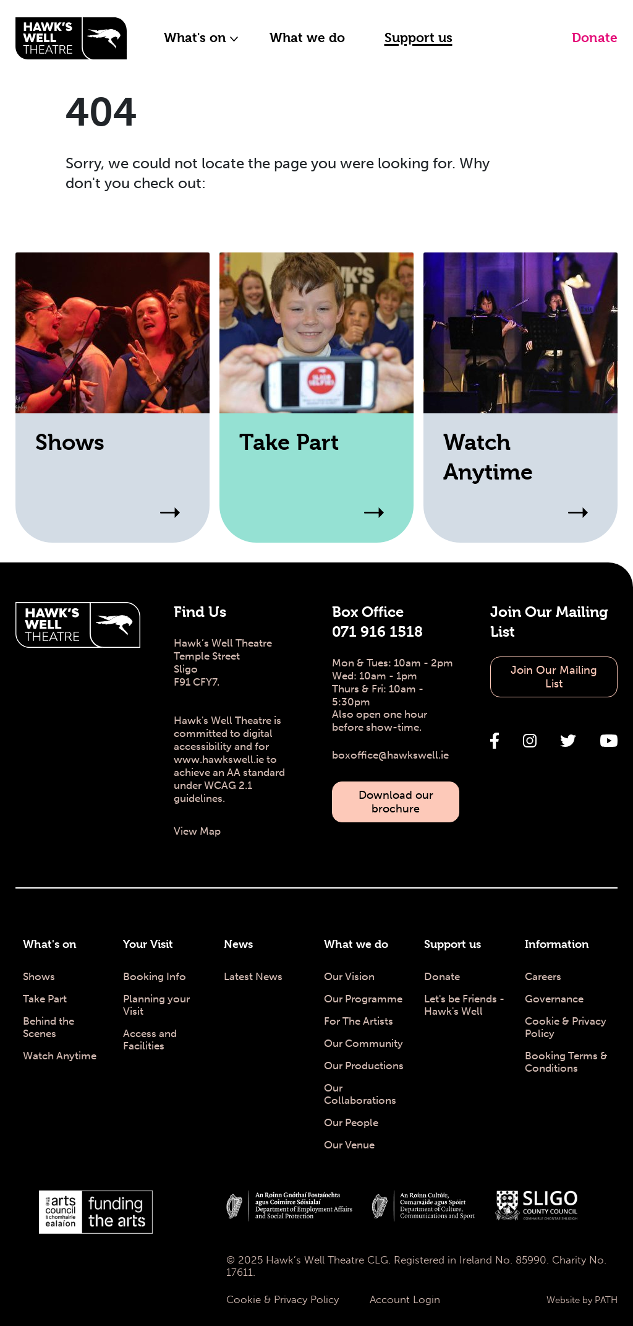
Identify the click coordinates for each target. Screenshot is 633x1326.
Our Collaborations (360, 1094)
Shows (39, 976)
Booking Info (154, 976)
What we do (307, 37)
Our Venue (349, 1145)
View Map (197, 831)
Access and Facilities (150, 1039)
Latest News (253, 976)
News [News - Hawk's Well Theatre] (238, 943)
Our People (351, 1122)
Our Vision (349, 976)
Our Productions (364, 1065)
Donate (595, 37)
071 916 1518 (377, 631)
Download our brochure (396, 802)
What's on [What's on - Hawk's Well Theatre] (50, 943)
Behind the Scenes (48, 1027)
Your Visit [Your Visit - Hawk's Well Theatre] (148, 943)
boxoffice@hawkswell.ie (390, 755)
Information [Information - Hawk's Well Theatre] (557, 943)
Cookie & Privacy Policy (565, 1027)
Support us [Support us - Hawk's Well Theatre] (452, 943)
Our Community (363, 1043)
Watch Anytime (59, 1055)
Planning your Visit (156, 1004)
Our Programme (363, 998)
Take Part (45, 998)
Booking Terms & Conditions (566, 1061)
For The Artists (358, 1021)
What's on (201, 37)
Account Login (405, 1299)
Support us (418, 37)
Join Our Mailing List (554, 677)
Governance (554, 998)
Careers (543, 976)
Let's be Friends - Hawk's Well (464, 1004)
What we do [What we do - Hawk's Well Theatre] (356, 943)
